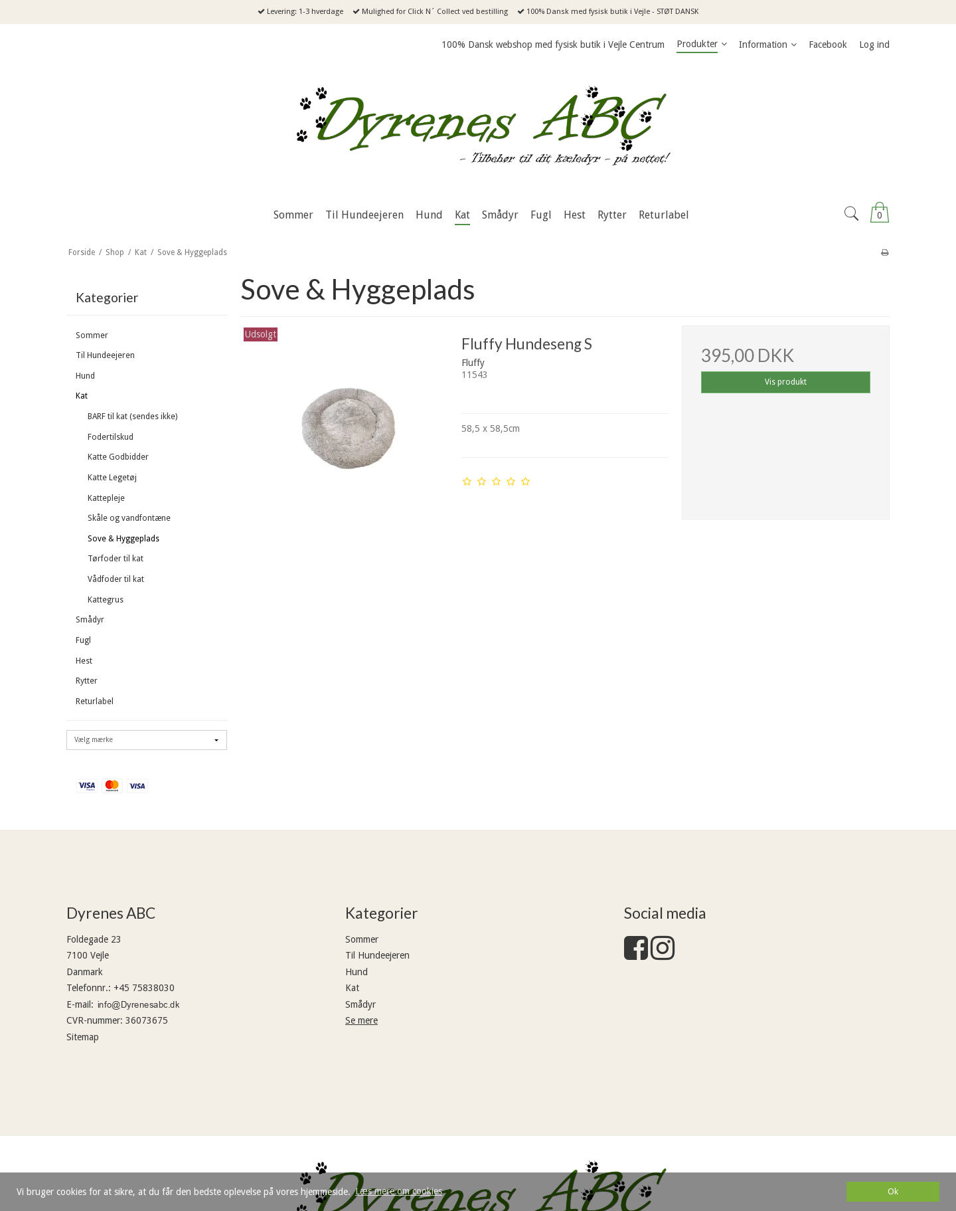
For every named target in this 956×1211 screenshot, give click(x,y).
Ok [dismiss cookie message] (893, 1191)
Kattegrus (105, 600)
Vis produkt (786, 382)
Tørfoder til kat (115, 558)
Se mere (361, 1020)
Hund (85, 376)
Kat (82, 396)
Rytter (87, 681)
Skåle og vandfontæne (129, 518)
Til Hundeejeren (105, 355)
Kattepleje (106, 498)
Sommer (92, 335)
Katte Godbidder (118, 457)
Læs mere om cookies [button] (398, 1191)
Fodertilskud (110, 437)
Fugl (83, 640)
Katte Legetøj (112, 477)
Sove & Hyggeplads (123, 538)
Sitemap (82, 1037)
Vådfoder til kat (116, 579)
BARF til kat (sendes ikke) (132, 416)
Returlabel (95, 701)
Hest (84, 661)
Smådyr (90, 619)
